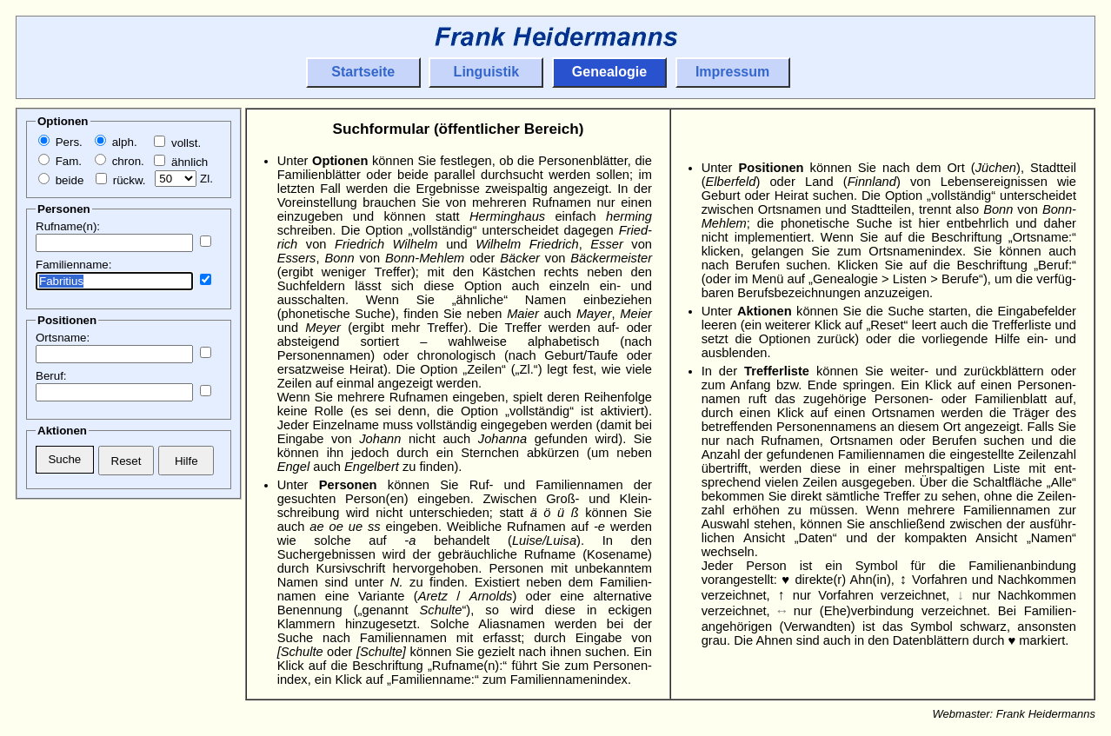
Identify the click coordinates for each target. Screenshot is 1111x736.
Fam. (60, 161)
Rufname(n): (68, 226)
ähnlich (181, 162)
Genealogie (609, 71)
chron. (119, 161)
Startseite (363, 71)
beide (60, 180)
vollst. (177, 142)
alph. (116, 142)
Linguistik (487, 71)
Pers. (60, 142)
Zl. (184, 178)
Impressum (732, 71)
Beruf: (51, 375)
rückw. (120, 180)
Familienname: (73, 264)
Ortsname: (63, 337)
